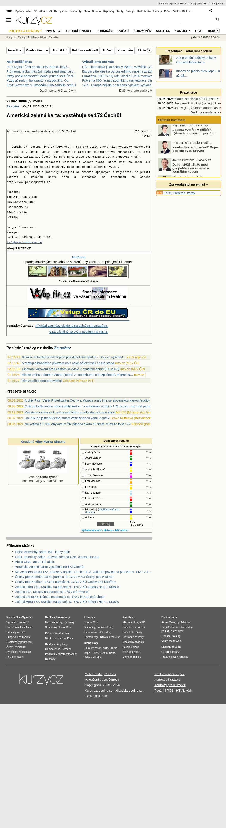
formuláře (135, 656)
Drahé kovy (91, 643)
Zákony (157, 11)
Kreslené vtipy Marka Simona (43, 441)
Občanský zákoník (133, 642)
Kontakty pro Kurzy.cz (170, 685)
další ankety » (122, 530)
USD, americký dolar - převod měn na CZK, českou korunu (57, 557)
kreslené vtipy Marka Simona (42, 477)
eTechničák (177, 631)
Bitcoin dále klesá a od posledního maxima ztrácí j (118, 71)
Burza (87, 622)
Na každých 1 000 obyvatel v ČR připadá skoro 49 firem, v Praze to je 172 (77, 424)
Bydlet (212, 3)
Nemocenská (52, 649)
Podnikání (60, 50)
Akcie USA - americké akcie (35, 562)
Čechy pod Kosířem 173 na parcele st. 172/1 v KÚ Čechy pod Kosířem (65, 581)
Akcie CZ (31, 11)
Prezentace (188, 92)
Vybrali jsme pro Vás (98, 61)
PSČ (142, 622)
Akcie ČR (144, 50)
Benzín (104, 652)
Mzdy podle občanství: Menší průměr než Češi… (41, 76)
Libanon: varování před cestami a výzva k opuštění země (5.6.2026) (70, 369)
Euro (62, 627)
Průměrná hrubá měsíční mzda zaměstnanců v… (41, 71)
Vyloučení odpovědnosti (102, 679)
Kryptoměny (91, 637)
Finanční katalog (170, 636)
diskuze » (109, 530)
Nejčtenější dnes (19, 61)
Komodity (75, 11)
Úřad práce (51, 638)
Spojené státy (87, 146)
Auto (164, 622)
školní (45, 167)
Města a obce (130, 622)
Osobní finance (37, 50)
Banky (49, 617)
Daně (126, 656)
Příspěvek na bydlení (18, 637)
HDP (101, 632)
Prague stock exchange (174, 656)
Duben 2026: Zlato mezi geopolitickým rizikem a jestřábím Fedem (190, 170)
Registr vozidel (169, 627)
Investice (14, 50)
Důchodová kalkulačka (19, 627)
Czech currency (170, 651)
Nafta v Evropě (92, 656)
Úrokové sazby (53, 622)
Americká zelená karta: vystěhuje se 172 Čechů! (49, 566)
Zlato (87, 11)
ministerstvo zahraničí (113, 152)
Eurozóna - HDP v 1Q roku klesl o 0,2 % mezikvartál (119, 76)
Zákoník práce (131, 646)
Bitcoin (96, 11)
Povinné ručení (15, 656)
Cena (172, 622)
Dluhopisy (89, 627)
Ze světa (12, 106)
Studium (221, 3)
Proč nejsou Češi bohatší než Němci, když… (38, 67)
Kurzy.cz (10, 37)
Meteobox (202, 3)
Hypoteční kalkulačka (18, 651)
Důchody (50, 658)
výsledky (125, 146)
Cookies (110, 674)
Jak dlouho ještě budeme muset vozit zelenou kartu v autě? (67, 418)
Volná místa (61, 633)
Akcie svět (45, 11)
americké (84, 152)
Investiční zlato (99, 648)
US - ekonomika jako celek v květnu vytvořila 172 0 (118, 67)
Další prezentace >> (206, 112)
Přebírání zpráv (184, 193)
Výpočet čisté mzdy (17, 622)
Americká (13, 131)
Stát (199, 31)
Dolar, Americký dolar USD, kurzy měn (42, 552)
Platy (70, 638)
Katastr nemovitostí (134, 627)
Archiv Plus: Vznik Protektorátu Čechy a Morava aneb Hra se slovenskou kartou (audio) (87, 400)
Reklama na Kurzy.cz (169, 674)
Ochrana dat (94, 674)
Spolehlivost (184, 622)
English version (171, 646)
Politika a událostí (85, 50)
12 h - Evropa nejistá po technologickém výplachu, (118, 85)
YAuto (191, 3)
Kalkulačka (144, 11)
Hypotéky (109, 11)
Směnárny (51, 627)
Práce (167, 11)
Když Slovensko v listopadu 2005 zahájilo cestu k (41, 85)
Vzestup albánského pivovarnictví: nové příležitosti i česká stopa (68, 363)
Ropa (87, 652)
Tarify (120, 11)
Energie (130, 11)
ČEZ (95, 622)
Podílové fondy (104, 627)
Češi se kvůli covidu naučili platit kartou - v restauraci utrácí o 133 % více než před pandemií (90, 406)
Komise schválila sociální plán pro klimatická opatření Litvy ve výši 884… (74, 357)
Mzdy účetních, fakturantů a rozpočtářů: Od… (39, 80)
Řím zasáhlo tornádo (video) (42, 380)
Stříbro (113, 648)
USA (136, 157)
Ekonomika (90, 632)
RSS (167, 193)
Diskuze (187, 11)
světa (100, 162)
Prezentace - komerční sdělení (188, 51)
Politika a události (37, 37)
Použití (159, 690)
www (21, 182)
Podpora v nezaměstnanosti (61, 654)
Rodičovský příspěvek (19, 642)
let (36, 167)
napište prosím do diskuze (102, 511)
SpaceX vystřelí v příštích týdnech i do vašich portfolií (193, 133)
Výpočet (27, 617)
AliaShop (78, 257)
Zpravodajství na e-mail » (188, 184)
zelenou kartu (37, 152)
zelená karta (30, 131)
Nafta (112, 652)
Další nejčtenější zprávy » (58, 90)
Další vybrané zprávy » (135, 90)
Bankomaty (63, 617)
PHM (95, 652)
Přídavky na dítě (15, 632)
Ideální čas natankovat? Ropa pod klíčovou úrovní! (195, 151)
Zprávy (19, 11)
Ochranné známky (133, 637)
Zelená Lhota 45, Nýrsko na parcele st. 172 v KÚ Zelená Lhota (59, 596)
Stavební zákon (132, 651)
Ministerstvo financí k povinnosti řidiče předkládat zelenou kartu (70, 412)
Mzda (62, 638)
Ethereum (114, 637)
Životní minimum (15, 646)
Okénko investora (171, 120)
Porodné (66, 649)
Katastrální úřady (132, 632)
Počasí (107, 50)
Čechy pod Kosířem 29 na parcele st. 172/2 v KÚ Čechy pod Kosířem (64, 577)
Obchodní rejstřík (167, 3)
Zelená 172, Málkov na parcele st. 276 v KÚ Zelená (51, 592)
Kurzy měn (125, 50)
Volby (164, 640)
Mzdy (109, 632)
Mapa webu (175, 640)
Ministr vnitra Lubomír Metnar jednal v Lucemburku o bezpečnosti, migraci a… (77, 374)
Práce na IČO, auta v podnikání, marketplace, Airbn (119, 80)
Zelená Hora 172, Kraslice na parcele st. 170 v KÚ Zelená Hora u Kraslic (67, 587)
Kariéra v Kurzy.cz (167, 679)
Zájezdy (182, 3)
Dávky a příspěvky (56, 644)
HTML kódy (184, 690)
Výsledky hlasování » (92, 530)
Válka (176, 11)
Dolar (69, 627)
